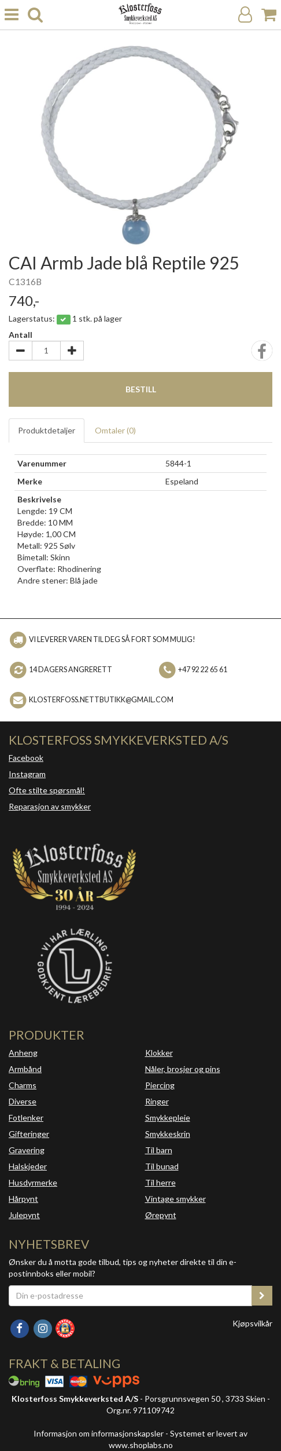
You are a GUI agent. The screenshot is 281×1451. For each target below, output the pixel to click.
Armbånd (25, 1069)
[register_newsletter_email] (262, 1296)
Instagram (27, 774)
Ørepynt (160, 1215)
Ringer (157, 1101)
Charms (22, 1085)
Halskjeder (28, 1166)
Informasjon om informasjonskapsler (99, 1433)
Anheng (23, 1053)
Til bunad (162, 1166)
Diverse (22, 1101)
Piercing (160, 1085)
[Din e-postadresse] (130, 1295)
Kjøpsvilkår (252, 1323)
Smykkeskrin (167, 1134)
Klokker (159, 1053)
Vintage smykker (175, 1199)
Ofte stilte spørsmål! (47, 790)
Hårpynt (23, 1199)
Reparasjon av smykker (50, 806)
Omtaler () (115, 430)
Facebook (26, 758)
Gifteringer (29, 1134)
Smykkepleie (167, 1117)
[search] (35, 14)
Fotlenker (26, 1117)
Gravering (27, 1150)
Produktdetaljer (46, 430)
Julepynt (24, 1215)
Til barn (158, 1150)
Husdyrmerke (33, 1182)
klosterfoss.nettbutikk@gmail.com (101, 699)
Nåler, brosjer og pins (182, 1069)
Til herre (160, 1182)
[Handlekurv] (269, 14)
